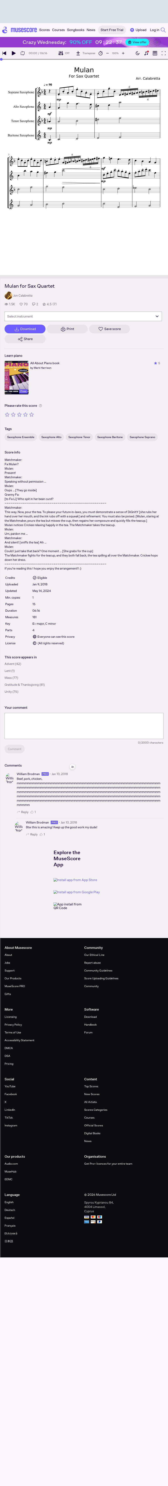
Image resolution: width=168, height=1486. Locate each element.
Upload (137, 30)
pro (45, 773)
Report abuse (92, 962)
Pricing (9, 1063)
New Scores (91, 1094)
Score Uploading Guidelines (101, 978)
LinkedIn (10, 1109)
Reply (23, 812)
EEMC (8, 1179)
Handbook (90, 1024)
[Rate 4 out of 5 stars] (25, 414)
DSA (7, 1056)
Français (10, 1225)
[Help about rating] (40, 405)
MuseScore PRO (15, 986)
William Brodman (28, 774)
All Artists (90, 1102)
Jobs (7, 962)
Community (91, 986)
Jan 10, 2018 (60, 774)
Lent (8, 670)
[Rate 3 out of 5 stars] (19, 414)
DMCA (9, 1048)
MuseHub (10, 1171)
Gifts (8, 994)
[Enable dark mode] (137, 53)
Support (10, 970)
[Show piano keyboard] (146, 53)
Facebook (11, 1094)
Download (90, 1016)
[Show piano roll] (155, 53)
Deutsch (10, 1210)
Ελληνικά (11, 1233)
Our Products (13, 978)
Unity (8, 691)
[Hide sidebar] (72, 766)
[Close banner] (157, 42)
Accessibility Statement (19, 1040)
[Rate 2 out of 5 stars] (13, 414)
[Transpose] (85, 53)
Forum (88, 1032)
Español (9, 1217)
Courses (89, 1117)
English (9, 1202)
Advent (9, 664)
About (8, 954)
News (87, 1141)
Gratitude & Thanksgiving (22, 684)
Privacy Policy (13, 1024)
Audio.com (11, 1163)
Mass (8, 677)
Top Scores (91, 1086)
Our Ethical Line (94, 954)
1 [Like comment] (33, 812)
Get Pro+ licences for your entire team (108, 1163)
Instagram (11, 1125)
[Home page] (19, 30)
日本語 (9, 1241)
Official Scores (93, 1125)
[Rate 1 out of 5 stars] (7, 414)
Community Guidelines (98, 970)
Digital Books (92, 1133)
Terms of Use (13, 1032)
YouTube (10, 1086)
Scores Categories (95, 1109)
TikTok (9, 1117)
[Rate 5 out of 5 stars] (31, 414)
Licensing (11, 1016)
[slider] (1, 59)
